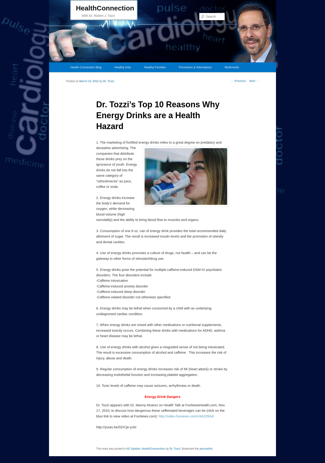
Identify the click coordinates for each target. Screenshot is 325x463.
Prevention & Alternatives (195, 67)
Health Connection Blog (85, 67)
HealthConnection (105, 8)
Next (254, 81)
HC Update (133, 448)
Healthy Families (155, 67)
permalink (205, 448)
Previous (238, 81)
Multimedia (232, 67)
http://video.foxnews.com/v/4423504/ (186, 416)
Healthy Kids (122, 67)
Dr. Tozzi (108, 81)
